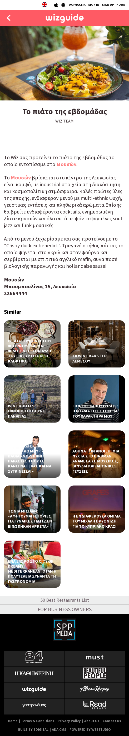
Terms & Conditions (37, 721)
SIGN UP (108, 5)
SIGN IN (93, 5)
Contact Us (112, 721)
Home (13, 721)
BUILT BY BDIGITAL (33, 729)
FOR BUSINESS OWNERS (65, 609)
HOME (120, 5)
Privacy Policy (69, 721)
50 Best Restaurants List (64, 600)
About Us (91, 721)
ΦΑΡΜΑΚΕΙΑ (77, 5)
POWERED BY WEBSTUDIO (90, 729)
